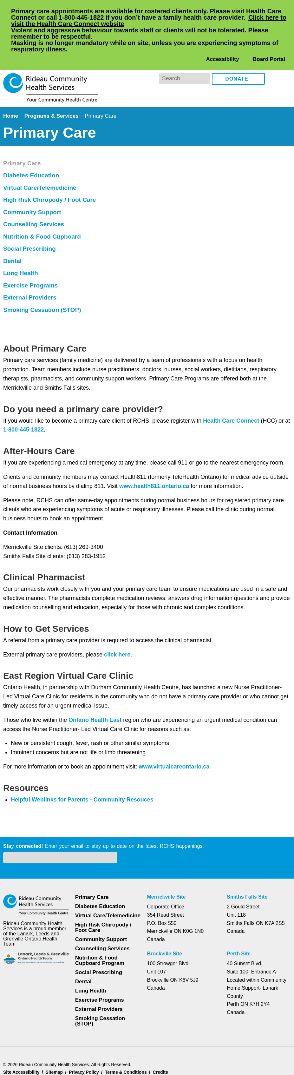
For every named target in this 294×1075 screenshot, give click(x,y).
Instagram (284, 53)
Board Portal (268, 33)
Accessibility (222, 33)
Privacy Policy (67, 1050)
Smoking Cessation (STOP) (42, 779)
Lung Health (21, 742)
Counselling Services (33, 693)
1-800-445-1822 (30, 220)
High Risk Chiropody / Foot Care (50, 668)
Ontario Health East (98, 510)
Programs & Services (52, 90)
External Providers (30, 766)
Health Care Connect (235, 210)
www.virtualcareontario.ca (180, 556)
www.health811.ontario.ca (178, 276)
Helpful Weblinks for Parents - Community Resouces (83, 589)
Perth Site (239, 919)
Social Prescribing (29, 717)
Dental (13, 730)
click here (119, 444)
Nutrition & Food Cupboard (44, 705)
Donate (236, 53)
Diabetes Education (32, 644)
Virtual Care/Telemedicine (42, 656)
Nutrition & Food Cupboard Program (100, 931)
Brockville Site (164, 919)
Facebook (274, 53)
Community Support (33, 681)
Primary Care (22, 632)
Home (11, 90)
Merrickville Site (167, 862)
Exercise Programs (30, 754)
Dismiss (20, 1060)
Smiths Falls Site (246, 862)
